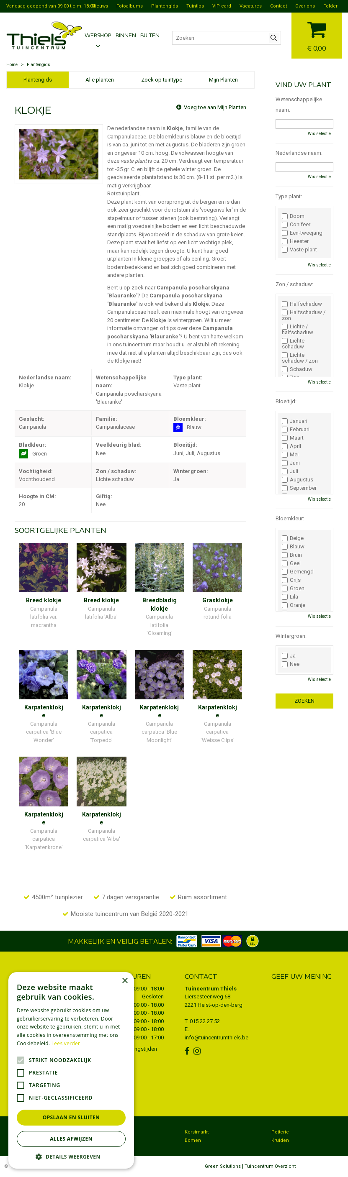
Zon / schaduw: (294, 284)
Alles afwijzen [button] (71, 1138)
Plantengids (37, 80)
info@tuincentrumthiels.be (216, 1037)
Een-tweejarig (302, 233)
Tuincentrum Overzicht (270, 1166)
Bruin (292, 555)
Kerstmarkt (197, 1132)
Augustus (297, 480)
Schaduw (297, 369)
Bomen (193, 1140)
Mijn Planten (223, 80)
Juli (290, 471)
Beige (293, 538)
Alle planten (99, 80)
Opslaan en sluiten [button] (71, 1117)
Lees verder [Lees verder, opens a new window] (66, 1043)
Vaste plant (299, 250)
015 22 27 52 (205, 1021)
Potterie (280, 1132)
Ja (289, 656)
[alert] (71, 1070)
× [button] (124, 981)
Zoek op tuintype (161, 80)
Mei (290, 455)
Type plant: (289, 196)
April (291, 446)
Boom (293, 216)
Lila (290, 597)
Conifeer (296, 225)
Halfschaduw (302, 304)
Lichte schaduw (293, 344)
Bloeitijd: (286, 401)
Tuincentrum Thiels (211, 988)
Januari (294, 421)
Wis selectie (319, 133)
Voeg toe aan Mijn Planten (215, 107)
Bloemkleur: (290, 518)
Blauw (293, 547)
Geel (291, 563)
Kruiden (280, 1140)
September (299, 488)
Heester (295, 241)
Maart (293, 438)
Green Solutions (223, 1166)
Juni (291, 463)
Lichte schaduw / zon (300, 358)
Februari (295, 429)
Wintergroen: (291, 636)
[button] (71, 1156)
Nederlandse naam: (299, 153)
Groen (293, 588)
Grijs (291, 580)
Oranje (293, 605)
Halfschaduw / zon (303, 315)
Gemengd (298, 572)
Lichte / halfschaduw (297, 329)
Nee (290, 664)
